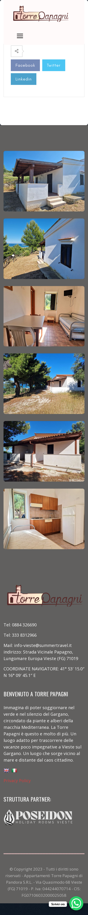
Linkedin (23, 79)
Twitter (54, 65)
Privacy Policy (17, 780)
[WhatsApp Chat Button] (76, 903)
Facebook (25, 65)
